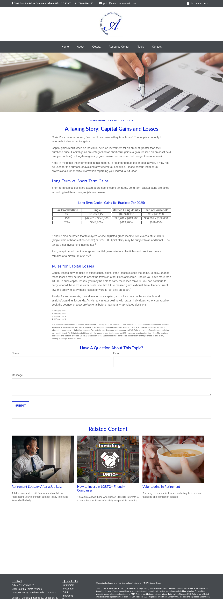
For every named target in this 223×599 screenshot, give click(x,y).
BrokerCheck (155, 583)
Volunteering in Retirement (161, 486)
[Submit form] (20, 405)
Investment (68, 588)
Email (116, 353)
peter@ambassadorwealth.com (117, 3)
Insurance (67, 595)
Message (17, 375)
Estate (65, 592)
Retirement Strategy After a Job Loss (37, 486)
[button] (65, 47)
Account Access (197, 3)
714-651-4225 (84, 3)
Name (15, 353)
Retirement (68, 585)
